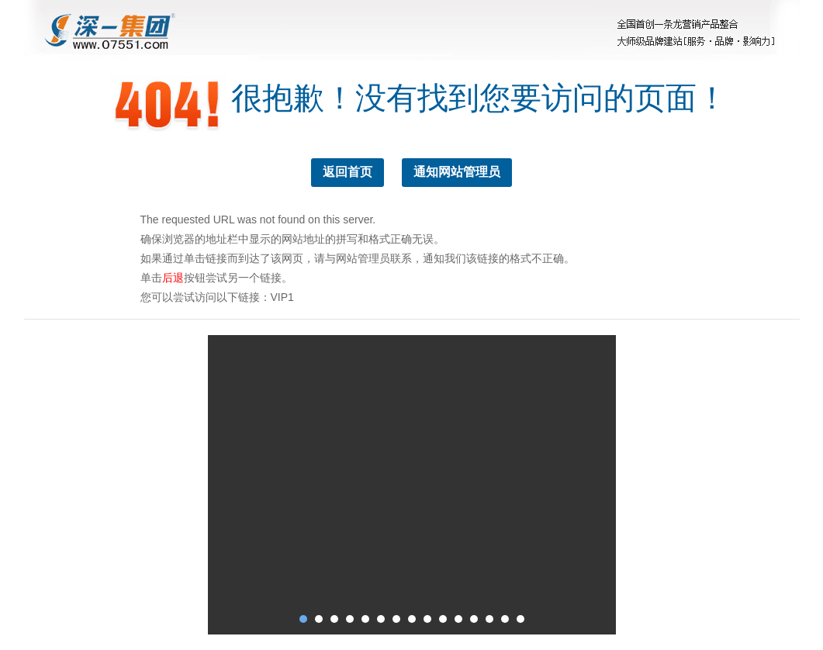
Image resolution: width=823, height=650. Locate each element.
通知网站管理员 (456, 171)
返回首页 (347, 171)
